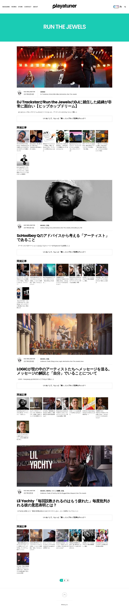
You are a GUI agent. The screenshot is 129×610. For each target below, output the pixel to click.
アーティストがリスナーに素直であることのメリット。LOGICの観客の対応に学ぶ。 (23, 437)
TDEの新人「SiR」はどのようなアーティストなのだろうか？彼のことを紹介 (102, 280)
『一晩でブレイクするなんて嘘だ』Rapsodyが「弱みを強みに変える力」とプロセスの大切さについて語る (102, 147)
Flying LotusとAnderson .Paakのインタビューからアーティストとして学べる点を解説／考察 (75, 280)
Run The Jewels (72, 94)
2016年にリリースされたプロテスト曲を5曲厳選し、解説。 (89, 279)
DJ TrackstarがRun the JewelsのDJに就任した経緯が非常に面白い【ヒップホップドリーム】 (64, 104)
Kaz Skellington (29, 91)
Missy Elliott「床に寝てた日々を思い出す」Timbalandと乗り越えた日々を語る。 (36, 146)
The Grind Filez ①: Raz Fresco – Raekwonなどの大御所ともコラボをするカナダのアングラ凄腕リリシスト (23, 147)
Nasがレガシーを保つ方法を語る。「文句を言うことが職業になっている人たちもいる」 (62, 146)
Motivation (63, 94)
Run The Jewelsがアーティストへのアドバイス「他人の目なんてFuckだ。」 (49, 280)
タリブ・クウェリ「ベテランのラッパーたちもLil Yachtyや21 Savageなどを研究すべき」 (49, 545)
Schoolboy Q (75, 228)
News (48, 491)
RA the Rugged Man (64, 493)
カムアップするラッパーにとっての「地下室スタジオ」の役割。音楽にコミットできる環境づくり (36, 413)
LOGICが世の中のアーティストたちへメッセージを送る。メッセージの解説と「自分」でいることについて (36, 281)
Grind (42, 92)
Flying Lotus (49, 228)
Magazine (6, 7)
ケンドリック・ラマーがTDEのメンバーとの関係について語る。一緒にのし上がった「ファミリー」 (23, 281)
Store (20, 7)
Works (13, 7)
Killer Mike (56, 94)
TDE (81, 228)
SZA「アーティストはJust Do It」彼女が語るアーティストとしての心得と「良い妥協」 (89, 146)
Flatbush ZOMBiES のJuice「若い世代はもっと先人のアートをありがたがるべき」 (75, 545)
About (35, 7)
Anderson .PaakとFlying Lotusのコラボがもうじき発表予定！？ (89, 412)
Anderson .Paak (45, 361)
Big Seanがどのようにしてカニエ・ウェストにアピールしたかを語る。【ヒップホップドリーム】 (75, 147)
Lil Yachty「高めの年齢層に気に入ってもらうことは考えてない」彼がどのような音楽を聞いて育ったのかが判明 (23, 569)
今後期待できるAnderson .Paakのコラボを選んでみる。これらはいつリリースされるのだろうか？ (62, 281)
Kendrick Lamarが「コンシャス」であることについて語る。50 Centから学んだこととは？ (62, 545)
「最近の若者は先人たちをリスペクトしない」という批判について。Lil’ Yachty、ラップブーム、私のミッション (23, 546)
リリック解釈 (56, 491)
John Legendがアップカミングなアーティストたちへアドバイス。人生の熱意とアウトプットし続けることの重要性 (23, 170)
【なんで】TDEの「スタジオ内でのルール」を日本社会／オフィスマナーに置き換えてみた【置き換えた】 (23, 304)
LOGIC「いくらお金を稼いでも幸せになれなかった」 (75, 412)
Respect (73, 493)
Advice (42, 228)
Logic (60, 361)
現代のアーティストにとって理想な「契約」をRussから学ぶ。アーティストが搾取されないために (49, 147)
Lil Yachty (54, 493)
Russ (82, 361)
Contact (27, 7)
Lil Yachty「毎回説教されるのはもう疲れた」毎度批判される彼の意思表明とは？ (49, 413)
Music (42, 225)
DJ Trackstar (44, 94)
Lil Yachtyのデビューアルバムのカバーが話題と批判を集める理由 (102, 544)
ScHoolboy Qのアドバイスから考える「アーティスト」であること (63, 237)
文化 (47, 225)
